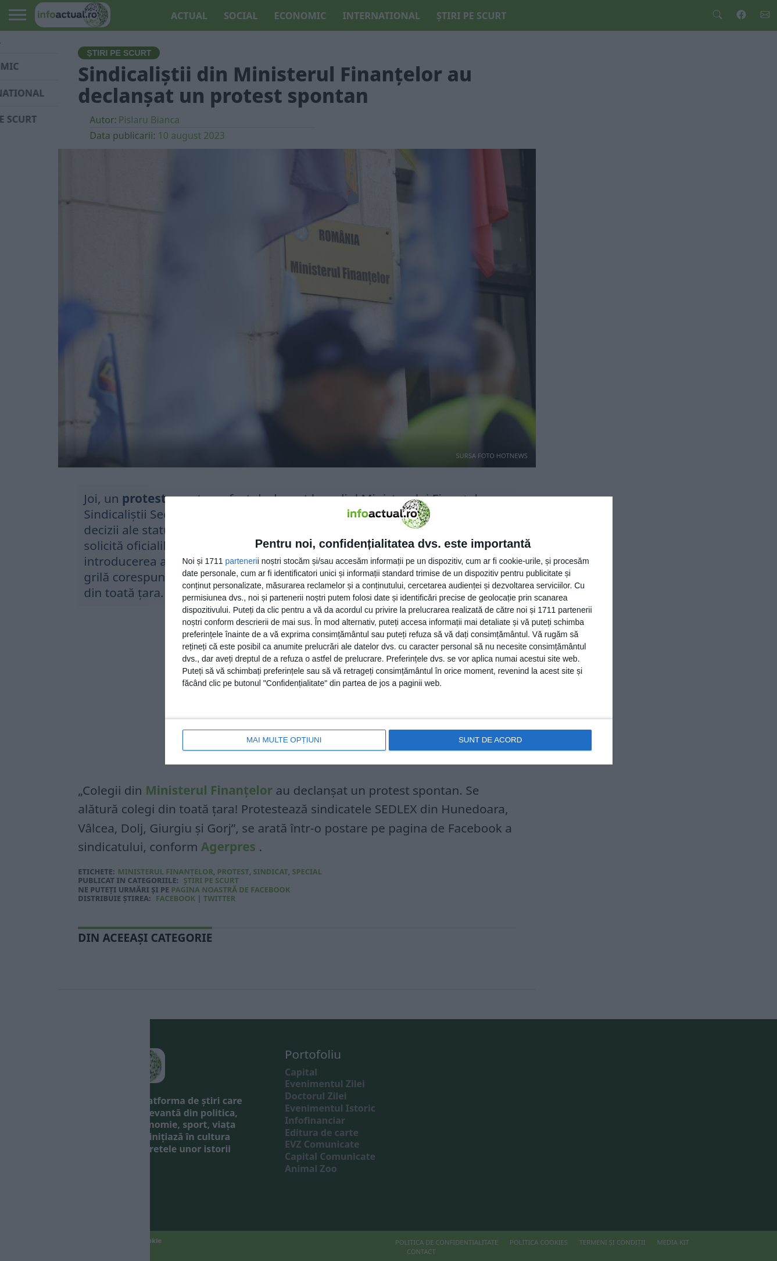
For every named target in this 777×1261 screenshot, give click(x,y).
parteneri (241, 562)
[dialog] (389, 630)
